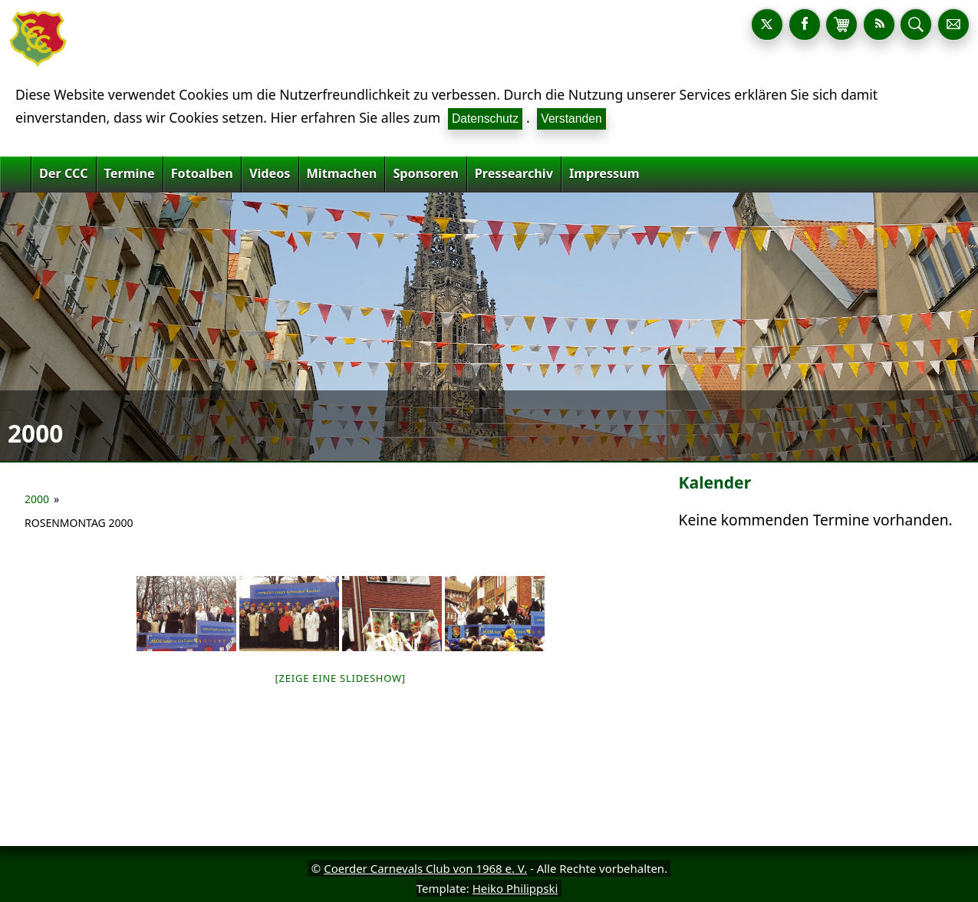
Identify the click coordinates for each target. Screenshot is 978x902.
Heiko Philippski (515, 888)
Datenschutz (485, 118)
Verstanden (571, 118)
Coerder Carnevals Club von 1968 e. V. (425, 868)
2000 (37, 499)
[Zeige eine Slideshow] (340, 678)
